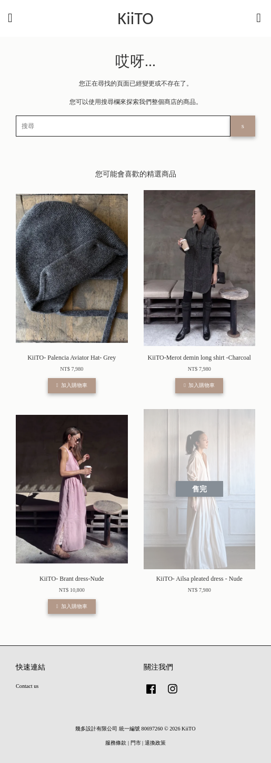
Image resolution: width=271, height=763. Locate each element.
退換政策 (155, 743)
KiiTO (135, 18)
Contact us (27, 686)
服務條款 (115, 743)
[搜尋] (123, 126)
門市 (136, 743)
